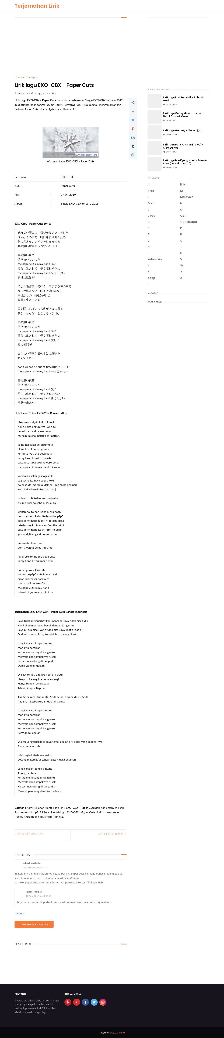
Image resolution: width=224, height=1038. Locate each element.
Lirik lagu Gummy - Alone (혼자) (183, 130)
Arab (151, 191)
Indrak (121, 1032)
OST (183, 216)
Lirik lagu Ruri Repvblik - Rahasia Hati (183, 99)
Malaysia (186, 197)
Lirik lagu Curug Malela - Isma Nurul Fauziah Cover (182, 114)
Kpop (151, 278)
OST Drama (188, 222)
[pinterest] (67, 1002)
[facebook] (85, 1002)
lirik (182, 185)
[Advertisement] (71, 46)
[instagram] (102, 1002)
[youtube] (76, 1002)
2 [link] (53, 93)
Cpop (152, 216)
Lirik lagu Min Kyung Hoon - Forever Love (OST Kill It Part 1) (185, 162)
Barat (152, 203)
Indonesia (155, 259)
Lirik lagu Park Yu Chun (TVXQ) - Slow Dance (183, 146)
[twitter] (94, 1002)
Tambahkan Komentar (34, 924)
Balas (19, 913)
